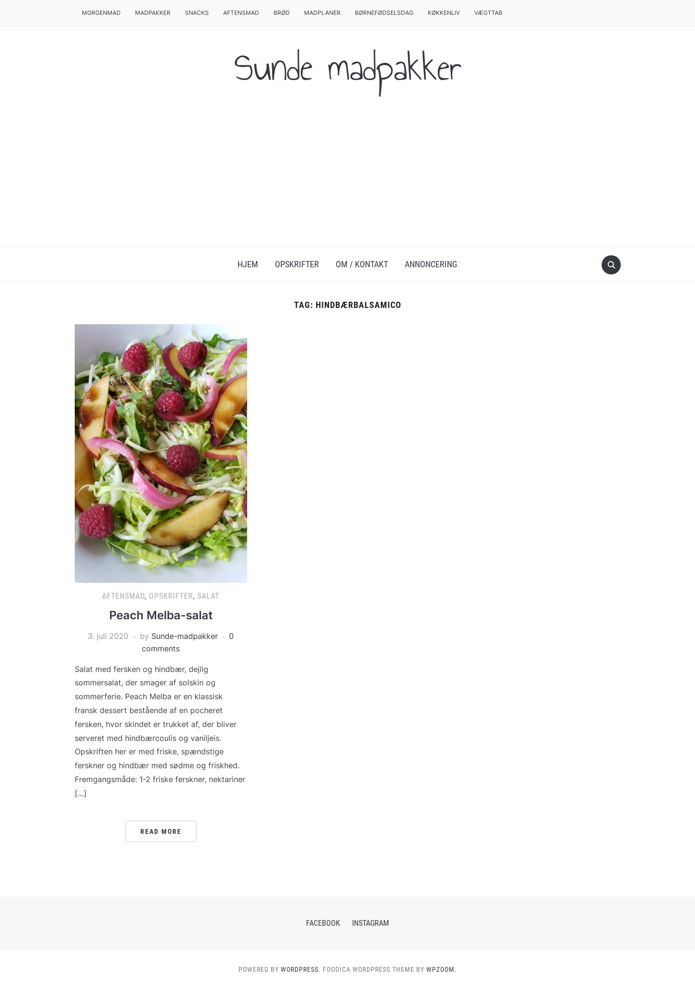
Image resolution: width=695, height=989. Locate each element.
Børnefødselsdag (384, 12)
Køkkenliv (444, 12)
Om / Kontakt (362, 264)
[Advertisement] (347, 176)
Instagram (370, 923)
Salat (208, 596)
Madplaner (322, 12)
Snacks (197, 12)
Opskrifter (297, 264)
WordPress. (301, 969)
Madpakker (153, 12)
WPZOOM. (441, 969)
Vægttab (488, 12)
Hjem (248, 264)
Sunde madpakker (347, 67)
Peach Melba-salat (161, 615)
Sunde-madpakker (184, 636)
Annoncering (431, 264)
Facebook (323, 923)
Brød (281, 12)
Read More (161, 831)
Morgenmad (101, 12)
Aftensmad (241, 12)
